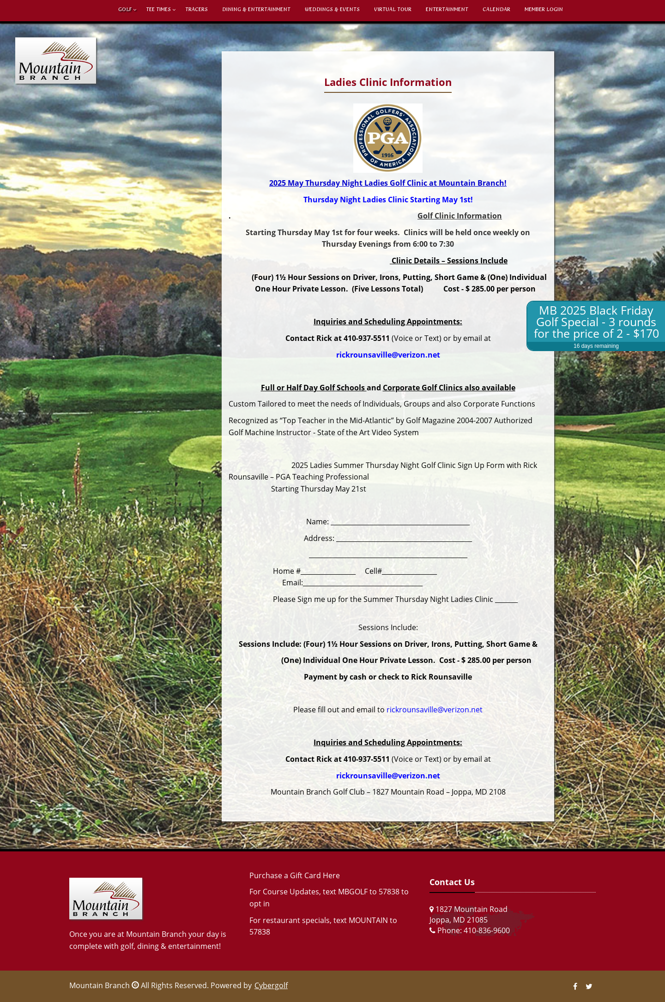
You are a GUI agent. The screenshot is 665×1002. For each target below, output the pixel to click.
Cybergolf (271, 985)
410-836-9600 (487, 930)
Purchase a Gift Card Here (294, 875)
